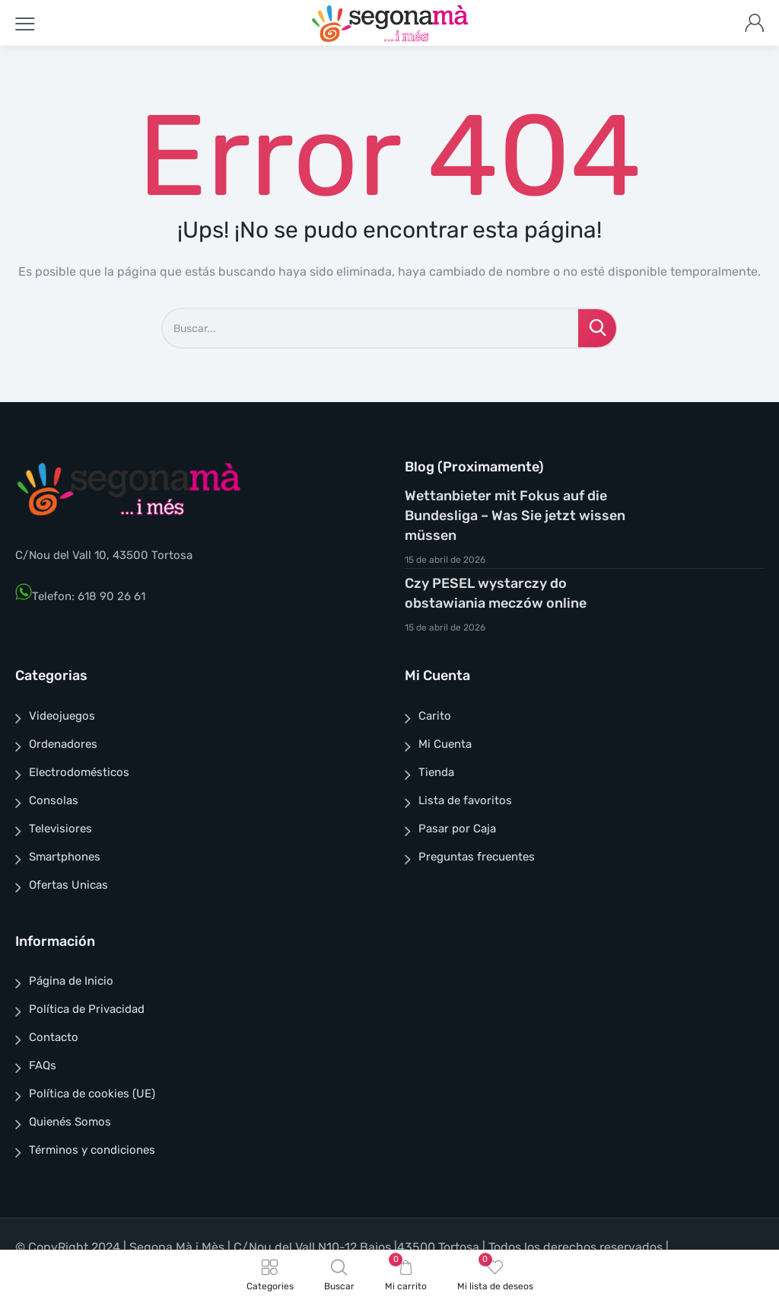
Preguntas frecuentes (476, 857)
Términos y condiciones (92, 1150)
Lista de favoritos (465, 800)
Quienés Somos (70, 1122)
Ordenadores (63, 744)
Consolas (53, 800)
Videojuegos (62, 716)
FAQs (42, 1065)
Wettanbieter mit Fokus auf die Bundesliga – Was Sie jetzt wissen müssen (515, 515)
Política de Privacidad (87, 1009)
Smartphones (64, 857)
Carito (434, 716)
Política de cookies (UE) (92, 1093)
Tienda (436, 772)
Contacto (53, 1037)
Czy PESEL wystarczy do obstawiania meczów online (496, 593)
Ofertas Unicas (68, 885)
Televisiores (60, 828)
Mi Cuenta (445, 744)
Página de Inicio (71, 981)
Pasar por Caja (457, 828)
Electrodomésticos (79, 772)
